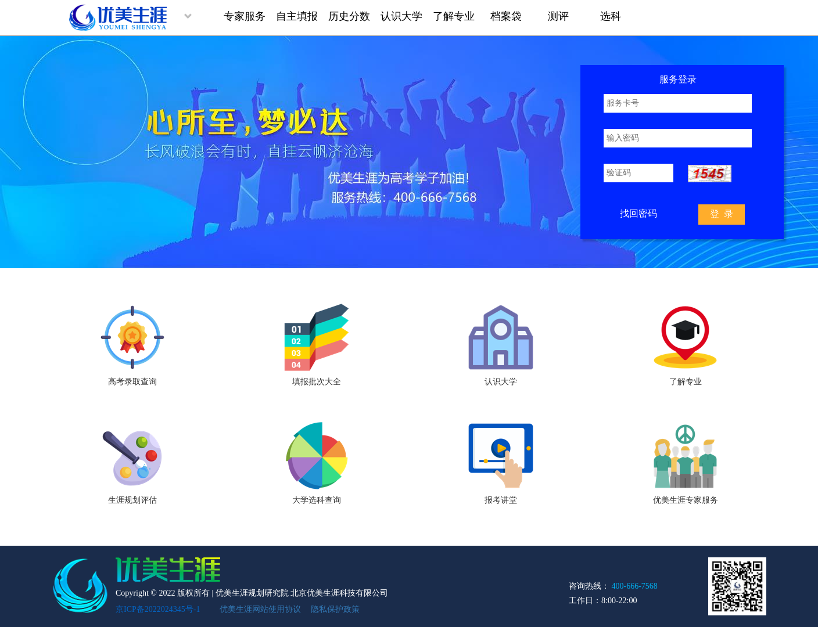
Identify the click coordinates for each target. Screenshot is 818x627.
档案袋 (506, 16)
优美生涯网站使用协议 (260, 609)
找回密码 (638, 213)
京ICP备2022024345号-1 (158, 609)
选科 (610, 16)
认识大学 (401, 16)
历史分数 (349, 16)
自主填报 (297, 16)
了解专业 (454, 16)
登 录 (721, 214)
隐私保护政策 (335, 609)
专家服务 (245, 16)
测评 (558, 16)
